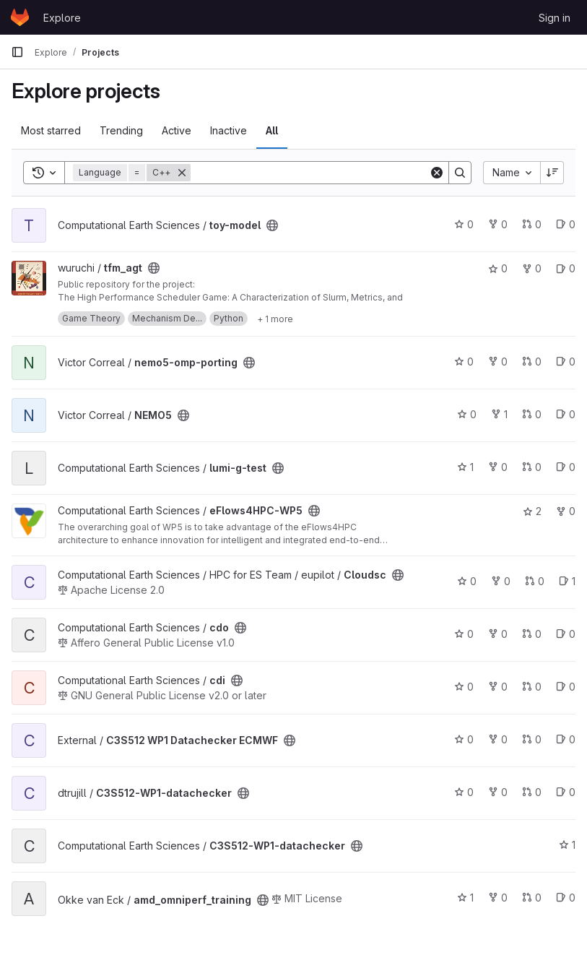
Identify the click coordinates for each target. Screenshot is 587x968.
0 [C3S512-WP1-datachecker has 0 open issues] (565, 792)
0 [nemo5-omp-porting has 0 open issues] (565, 361)
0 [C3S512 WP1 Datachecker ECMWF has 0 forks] (498, 739)
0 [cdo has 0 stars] (464, 634)
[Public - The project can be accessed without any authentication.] (272, 225)
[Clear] (436, 172)
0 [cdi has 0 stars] (464, 686)
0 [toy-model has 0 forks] (498, 224)
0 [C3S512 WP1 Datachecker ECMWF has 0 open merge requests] (532, 739)
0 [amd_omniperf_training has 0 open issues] (565, 897)
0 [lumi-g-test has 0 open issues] (565, 467)
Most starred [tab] (51, 130)
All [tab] (272, 130)
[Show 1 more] (275, 318)
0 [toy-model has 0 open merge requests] (532, 224)
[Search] (310, 172)
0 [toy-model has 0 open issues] (565, 224)
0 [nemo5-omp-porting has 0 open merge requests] (532, 361)
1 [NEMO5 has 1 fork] (499, 414)
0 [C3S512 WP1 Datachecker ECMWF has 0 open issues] (565, 739)
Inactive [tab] (228, 130)
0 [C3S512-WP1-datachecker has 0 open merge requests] (532, 792)
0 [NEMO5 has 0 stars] (467, 414)
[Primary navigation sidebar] (17, 52)
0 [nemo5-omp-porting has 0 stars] (464, 361)
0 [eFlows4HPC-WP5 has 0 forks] (565, 511)
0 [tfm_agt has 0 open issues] (565, 268)
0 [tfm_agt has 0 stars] (498, 268)
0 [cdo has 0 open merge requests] (532, 634)
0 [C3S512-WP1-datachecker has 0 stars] (464, 792)
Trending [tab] (121, 130)
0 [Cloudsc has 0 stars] (467, 581)
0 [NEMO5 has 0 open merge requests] (532, 414)
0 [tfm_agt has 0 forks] (532, 268)
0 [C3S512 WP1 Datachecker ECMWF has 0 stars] (464, 739)
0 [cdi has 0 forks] (498, 686)
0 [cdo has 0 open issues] (565, 634)
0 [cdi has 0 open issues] (565, 686)
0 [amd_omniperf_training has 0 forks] (498, 897)
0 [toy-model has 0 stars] (464, 224)
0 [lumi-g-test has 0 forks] (498, 467)
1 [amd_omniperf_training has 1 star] (465, 897)
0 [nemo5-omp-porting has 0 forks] (498, 361)
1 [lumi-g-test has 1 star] (465, 467)
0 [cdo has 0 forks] (498, 634)
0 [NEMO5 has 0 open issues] (565, 414)
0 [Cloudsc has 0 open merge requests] (534, 581)
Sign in (554, 18)
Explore (62, 18)
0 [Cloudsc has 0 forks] (500, 581)
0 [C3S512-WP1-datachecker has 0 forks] (498, 792)
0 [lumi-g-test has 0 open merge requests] (532, 467)
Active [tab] (176, 130)
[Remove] (182, 172)
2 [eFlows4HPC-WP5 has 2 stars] (532, 511)
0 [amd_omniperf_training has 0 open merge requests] (532, 897)
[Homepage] (20, 17)
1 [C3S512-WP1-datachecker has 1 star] (567, 845)
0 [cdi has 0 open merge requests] (532, 686)
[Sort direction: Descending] (552, 172)
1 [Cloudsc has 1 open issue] (567, 581)
